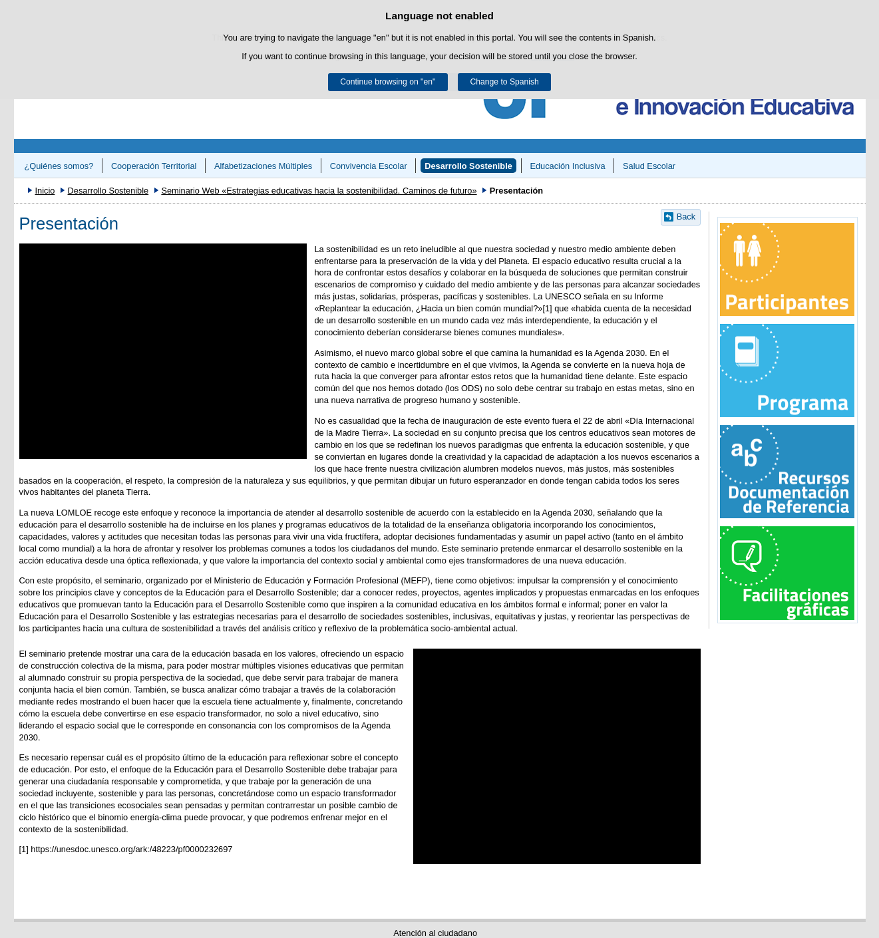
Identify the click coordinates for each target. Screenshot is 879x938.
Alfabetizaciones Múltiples (263, 166)
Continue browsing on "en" (387, 81)
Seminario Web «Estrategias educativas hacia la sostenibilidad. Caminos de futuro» (318, 191)
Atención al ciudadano (435, 933)
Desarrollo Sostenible (468, 166)
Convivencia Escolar (368, 166)
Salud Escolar (649, 166)
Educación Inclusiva (567, 166)
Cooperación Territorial (154, 166)
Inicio (45, 191)
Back (686, 217)
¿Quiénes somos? (58, 166)
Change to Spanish (504, 81)
